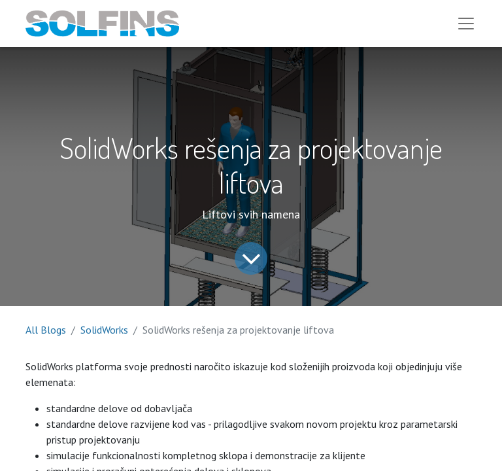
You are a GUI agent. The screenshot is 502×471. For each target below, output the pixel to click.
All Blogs (45, 329)
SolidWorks (104, 329)
